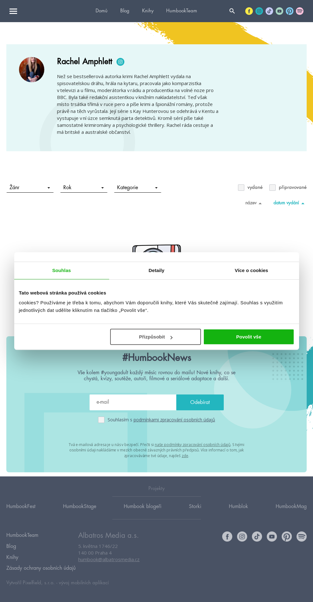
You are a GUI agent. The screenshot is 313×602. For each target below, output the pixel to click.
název (254, 203)
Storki (195, 512)
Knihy (147, 11)
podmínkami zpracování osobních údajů (174, 420)
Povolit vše (248, 336)
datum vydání (290, 203)
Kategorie (137, 187)
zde (185, 455)
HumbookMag (291, 512)
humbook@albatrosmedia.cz (109, 565)
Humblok (238, 512)
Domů (102, 11)
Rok (83, 187)
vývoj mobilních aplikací (84, 582)
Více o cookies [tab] (251, 270)
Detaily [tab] (157, 270)
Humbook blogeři (142, 512)
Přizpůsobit (155, 336)
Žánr (29, 187)
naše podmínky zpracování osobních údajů (192, 444)
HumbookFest (20, 512)
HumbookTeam (181, 11)
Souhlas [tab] (61, 270)
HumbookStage (79, 512)
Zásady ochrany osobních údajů (41, 568)
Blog (124, 11)
